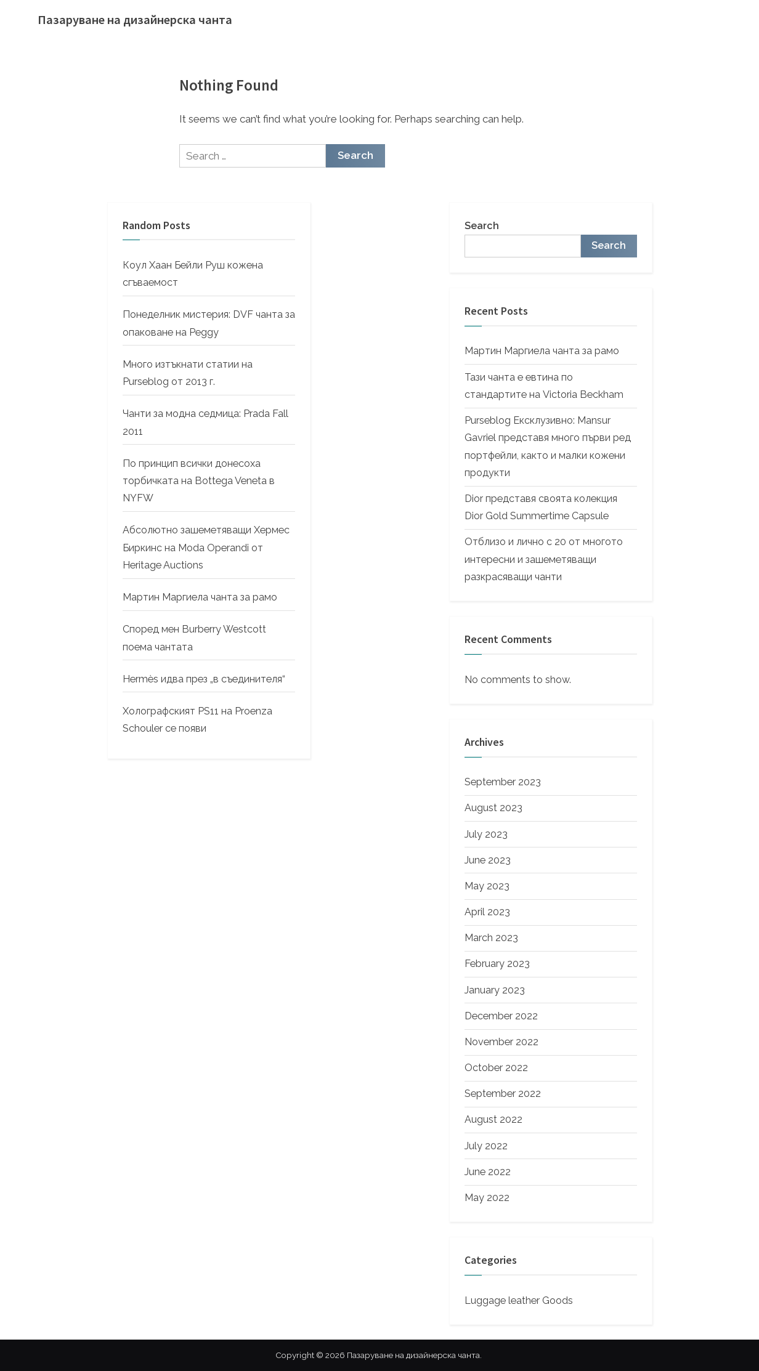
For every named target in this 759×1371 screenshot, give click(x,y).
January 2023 (495, 990)
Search (482, 226)
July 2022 (486, 1146)
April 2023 (487, 912)
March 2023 (491, 938)
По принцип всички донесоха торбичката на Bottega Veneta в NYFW (199, 481)
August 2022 (493, 1119)
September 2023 (503, 782)
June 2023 (488, 860)
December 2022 (501, 1016)
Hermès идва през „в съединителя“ (204, 679)
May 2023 (487, 886)
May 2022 (487, 1197)
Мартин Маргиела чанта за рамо (200, 597)
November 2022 (501, 1042)
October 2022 (496, 1068)
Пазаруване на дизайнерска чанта (135, 20)
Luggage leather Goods (519, 1300)
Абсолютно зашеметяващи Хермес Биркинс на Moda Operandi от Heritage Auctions (206, 547)
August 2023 (493, 808)
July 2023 (486, 834)
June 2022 (488, 1172)
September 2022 (503, 1093)
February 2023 (497, 963)
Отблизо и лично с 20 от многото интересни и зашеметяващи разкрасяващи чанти (544, 559)
